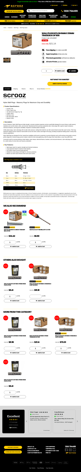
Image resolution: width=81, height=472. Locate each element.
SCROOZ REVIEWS (33, 451)
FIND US (48, 453)
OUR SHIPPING (50, 447)
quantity (18, 241)
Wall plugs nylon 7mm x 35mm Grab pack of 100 (15, 284)
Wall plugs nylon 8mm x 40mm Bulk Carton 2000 (40, 284)
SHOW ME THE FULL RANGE (14, 11)
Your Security (49, 468)
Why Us (32, 88)
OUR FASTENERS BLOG (34, 453)
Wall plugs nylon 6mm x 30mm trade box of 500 (39, 336)
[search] (29, 10)
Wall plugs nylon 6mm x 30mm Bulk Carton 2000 (66, 336)
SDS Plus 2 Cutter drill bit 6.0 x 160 (40, 230)
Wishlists (64, 5)
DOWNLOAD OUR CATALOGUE (13, 452)
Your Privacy (40, 468)
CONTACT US (31, 449)
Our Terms (32, 468)
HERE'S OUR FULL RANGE (60, 84)
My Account (54, 5)
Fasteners (10, 27)
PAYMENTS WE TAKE (52, 451)
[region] (52, 421)
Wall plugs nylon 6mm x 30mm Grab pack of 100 (15, 336)
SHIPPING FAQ (50, 449)
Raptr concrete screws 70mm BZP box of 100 (14, 230)
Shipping (15, 88)
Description (7, 88)
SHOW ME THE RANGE (13, 447)
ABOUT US (30, 447)
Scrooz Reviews (43, 88)
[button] (27, 421)
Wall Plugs (16, 27)
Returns (24, 88)
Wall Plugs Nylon (23, 27)
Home (5, 27)
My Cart (74, 5)
